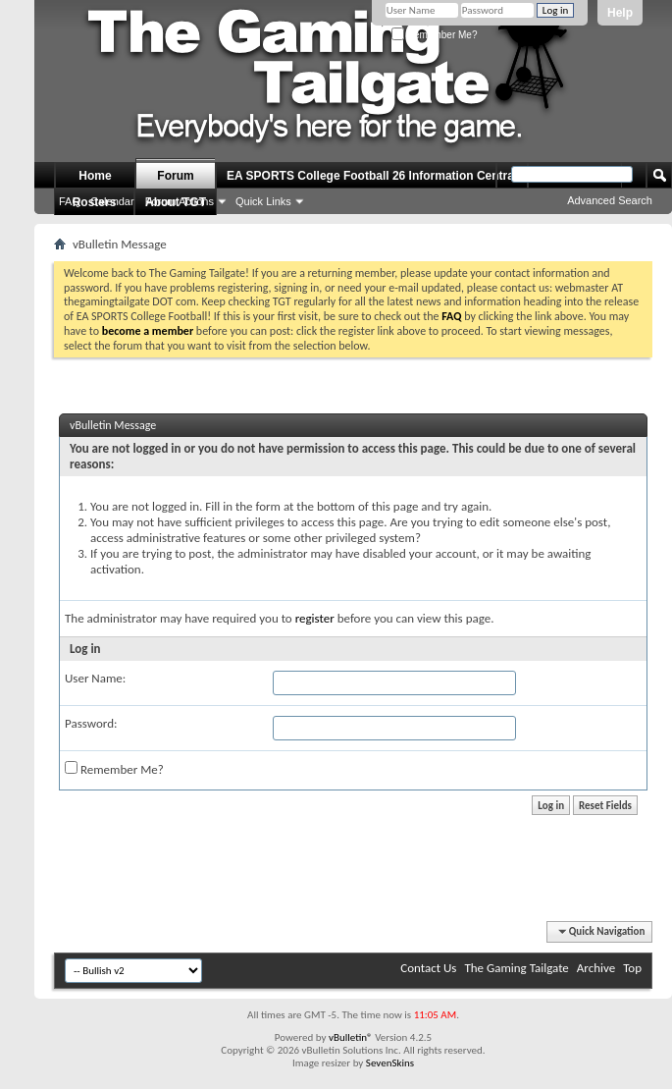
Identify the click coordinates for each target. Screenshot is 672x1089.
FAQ (69, 201)
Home (94, 176)
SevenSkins (390, 1063)
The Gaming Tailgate (516, 967)
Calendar (112, 201)
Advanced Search (609, 200)
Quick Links (263, 201)
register (315, 618)
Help (620, 13)
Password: (91, 723)
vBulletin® (351, 1037)
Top (632, 967)
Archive (596, 967)
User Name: (95, 678)
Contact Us (428, 967)
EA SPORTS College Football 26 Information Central (372, 176)
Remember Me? (434, 34)
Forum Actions (179, 201)
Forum (175, 176)
